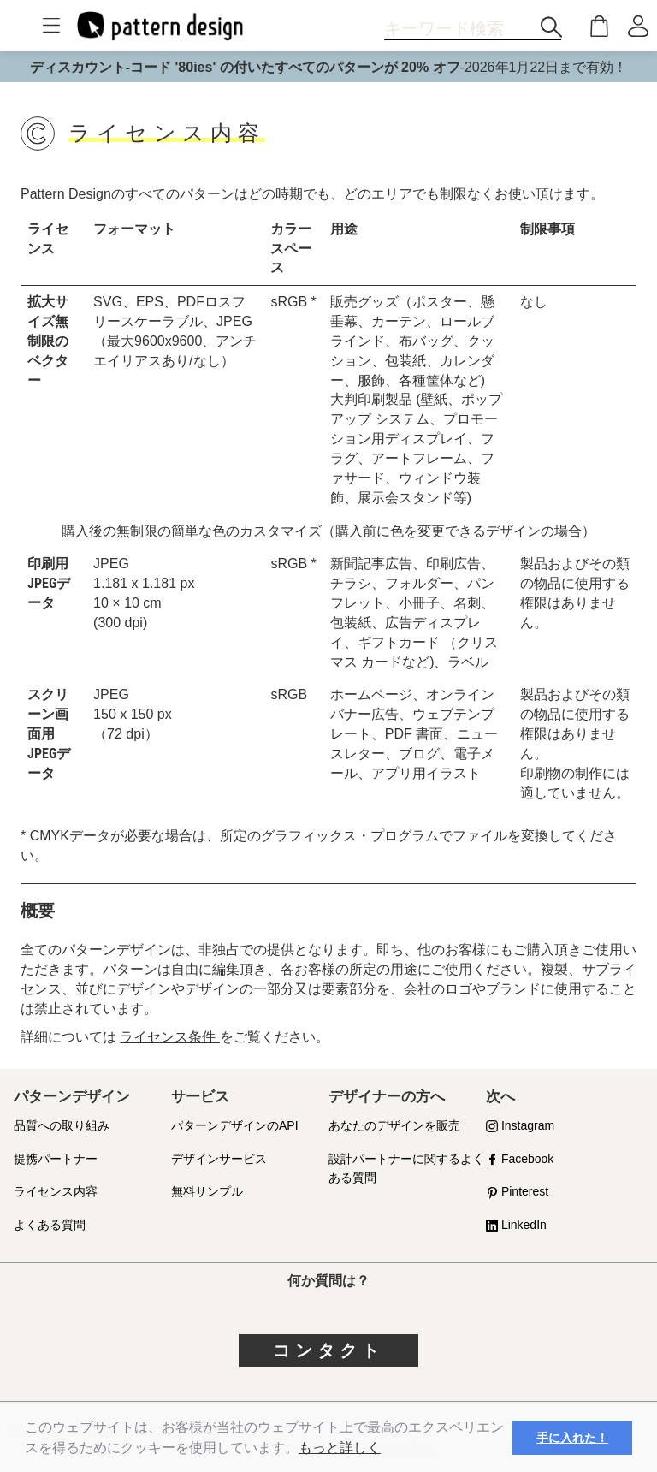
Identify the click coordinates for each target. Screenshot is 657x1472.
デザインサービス (219, 1159)
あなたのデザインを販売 (394, 1125)
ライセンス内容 (56, 1191)
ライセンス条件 (169, 1037)
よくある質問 (50, 1225)
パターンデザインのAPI (235, 1125)
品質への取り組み (62, 1125)
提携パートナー (56, 1159)
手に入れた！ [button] (572, 1438)
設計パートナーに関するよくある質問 (406, 1168)
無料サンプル (207, 1191)
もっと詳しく (340, 1447)
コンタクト (328, 1350)
